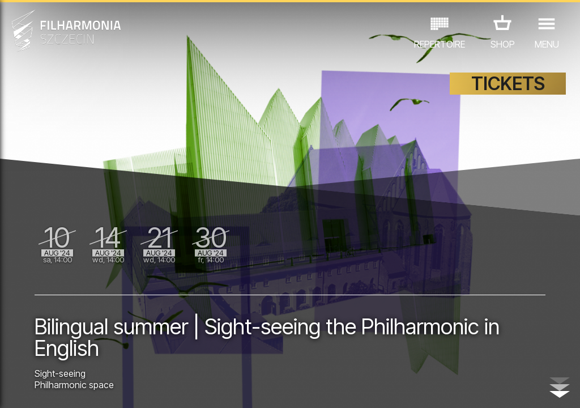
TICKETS (508, 84)
